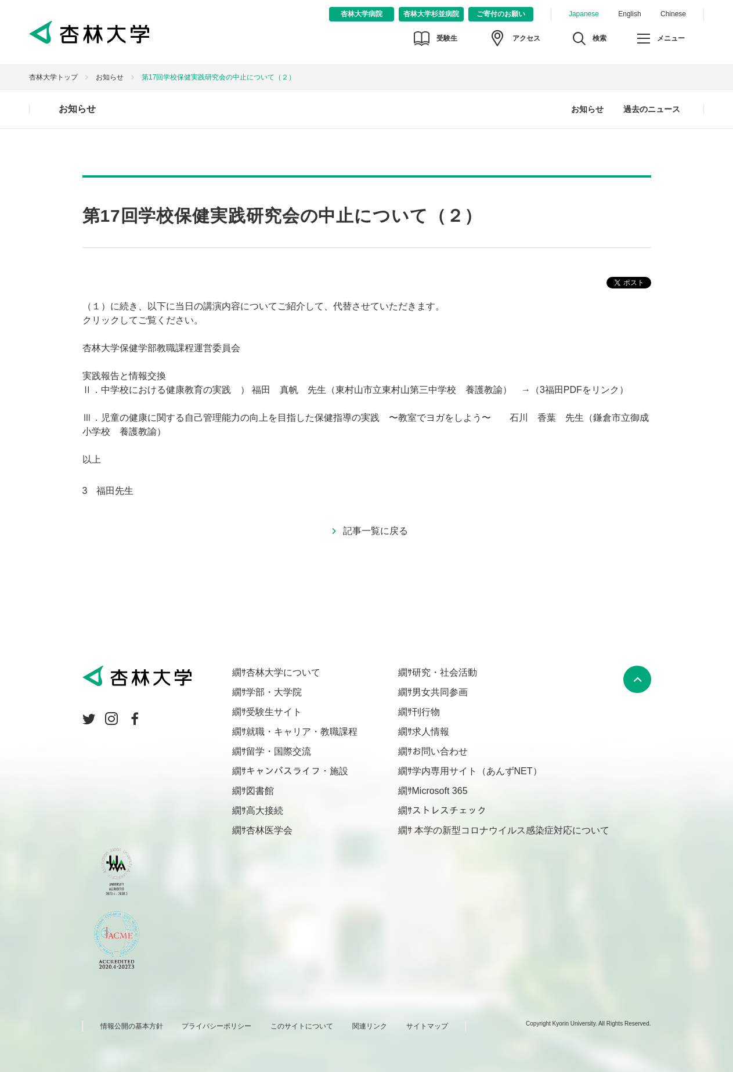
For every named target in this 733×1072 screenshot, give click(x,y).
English (629, 14)
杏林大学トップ (53, 77)
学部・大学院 (274, 692)
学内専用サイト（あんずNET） (477, 771)
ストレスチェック (449, 810)
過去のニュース (651, 109)
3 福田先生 (108, 491)
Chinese (673, 14)
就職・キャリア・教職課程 (302, 732)
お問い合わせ (440, 751)
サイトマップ (427, 1026)
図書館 (260, 791)
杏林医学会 (269, 830)
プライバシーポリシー (216, 1026)
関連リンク (369, 1026)
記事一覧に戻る (375, 531)
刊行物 (426, 712)
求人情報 (430, 732)
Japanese (584, 14)
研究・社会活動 (444, 672)
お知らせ (110, 77)
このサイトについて (301, 1026)
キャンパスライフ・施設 (297, 771)
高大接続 (264, 810)
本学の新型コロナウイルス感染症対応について (510, 830)
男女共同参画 (440, 692)
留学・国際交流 (278, 751)
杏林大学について (283, 672)
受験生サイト (274, 712)
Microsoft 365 (440, 791)
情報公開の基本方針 (131, 1026)
